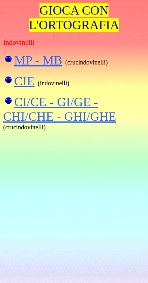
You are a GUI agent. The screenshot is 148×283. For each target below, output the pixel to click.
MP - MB (38, 60)
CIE (24, 81)
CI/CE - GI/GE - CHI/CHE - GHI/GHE (59, 109)
